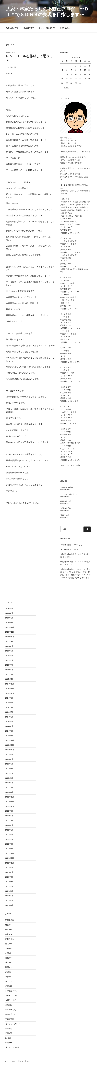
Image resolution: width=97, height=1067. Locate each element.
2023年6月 (9, 769)
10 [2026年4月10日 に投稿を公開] (85, 70)
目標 (7, 1033)
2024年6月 (9, 712)
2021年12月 (10, 853)
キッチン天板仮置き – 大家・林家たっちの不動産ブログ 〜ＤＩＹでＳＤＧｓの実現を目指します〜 (75, 575)
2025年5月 (9, 660)
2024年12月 (10, 684)
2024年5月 (9, 717)
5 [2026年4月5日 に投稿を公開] (62, 70)
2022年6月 (9, 825)
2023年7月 (9, 764)
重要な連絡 (64, 515)
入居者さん (9, 995)
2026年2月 (9, 618)
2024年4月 (9, 722)
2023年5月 (9, 773)
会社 (7, 934)
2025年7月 (9, 651)
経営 (7, 925)
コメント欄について (47, 28)
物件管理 (8, 1014)
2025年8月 (9, 646)
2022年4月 (9, 835)
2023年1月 (9, 792)
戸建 (7, 948)
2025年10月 (10, 637)
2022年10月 (10, 806)
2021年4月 (9, 891)
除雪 (7, 967)
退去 (7, 986)
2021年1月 (9, 905)
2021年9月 (9, 868)
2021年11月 (10, 858)
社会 (7, 962)
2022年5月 (9, 830)
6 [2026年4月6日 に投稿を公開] (66, 70)
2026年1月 (9, 623)
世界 (7, 977)
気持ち (8, 939)
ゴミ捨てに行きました (69, 494)
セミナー (8, 981)
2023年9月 (9, 755)
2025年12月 (10, 627)
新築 (7, 972)
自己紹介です (28, 28)
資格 (7, 958)
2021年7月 (9, 877)
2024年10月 (10, 693)
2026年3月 (9, 613)
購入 (7, 944)
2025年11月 (10, 632)
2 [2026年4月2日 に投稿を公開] (80, 66)
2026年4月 (9, 609)
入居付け (8, 1000)
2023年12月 (10, 740)
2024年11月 (10, 689)
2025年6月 (9, 656)
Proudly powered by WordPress (17, 1061)
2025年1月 (9, 679)
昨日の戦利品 (65, 501)
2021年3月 (9, 896)
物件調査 (8, 1010)
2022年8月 (9, 816)
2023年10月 (10, 750)
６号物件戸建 (65, 508)
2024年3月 (9, 726)
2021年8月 (9, 872)
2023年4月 (9, 778)
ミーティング (10, 1024)
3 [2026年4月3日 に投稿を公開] (85, 66)
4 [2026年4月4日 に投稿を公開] (89, 66)
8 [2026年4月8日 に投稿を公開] (75, 70)
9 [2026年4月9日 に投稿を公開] (80, 70)
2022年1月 (9, 849)
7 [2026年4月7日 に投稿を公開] (71, 70)
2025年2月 (9, 674)
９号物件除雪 (65, 545)
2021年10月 (10, 863)
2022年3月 (9, 839)
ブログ (8, 1019)
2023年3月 (9, 783)
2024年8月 (9, 703)
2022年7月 (9, 820)
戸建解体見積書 (66, 487)
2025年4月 (9, 665)
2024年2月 (9, 731)
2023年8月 (9, 759)
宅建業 (8, 920)
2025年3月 (9, 670)
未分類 (8, 1028)
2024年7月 (9, 707)
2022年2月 (9, 844)
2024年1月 (9, 736)
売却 (7, 1005)
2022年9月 (9, 811)
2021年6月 (9, 882)
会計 (7, 930)
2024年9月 (9, 698)
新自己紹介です (12, 28)
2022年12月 (10, 797)
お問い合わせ (65, 28)
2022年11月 (10, 802)
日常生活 (8, 991)
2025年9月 (9, 641)
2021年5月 (9, 886)
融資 (7, 1043)
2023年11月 (10, 745)
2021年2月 (9, 901)
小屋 (7, 953)
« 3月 (66, 87)
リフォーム (9, 1047)
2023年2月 (9, 787)
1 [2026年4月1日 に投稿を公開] (75, 66)
